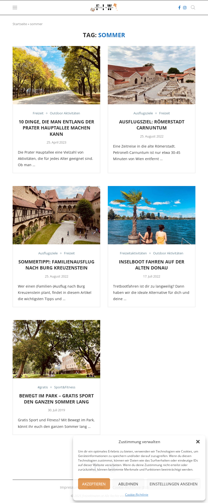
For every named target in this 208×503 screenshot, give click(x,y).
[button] (197, 441)
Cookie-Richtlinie (136, 494)
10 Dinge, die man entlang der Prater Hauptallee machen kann (56, 128)
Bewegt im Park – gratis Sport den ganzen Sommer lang (56, 399)
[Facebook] (179, 7)
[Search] (192, 7)
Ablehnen (128, 483)
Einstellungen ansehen (174, 483)
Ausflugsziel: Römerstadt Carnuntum (151, 125)
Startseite (20, 24)
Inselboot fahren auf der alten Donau (151, 265)
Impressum (69, 487)
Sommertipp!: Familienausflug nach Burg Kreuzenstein (56, 265)
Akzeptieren (94, 483)
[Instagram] (185, 7)
